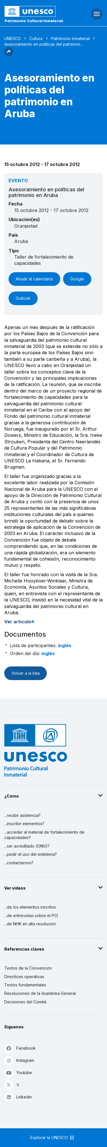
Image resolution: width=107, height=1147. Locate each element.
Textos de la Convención (28, 968)
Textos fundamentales (25, 984)
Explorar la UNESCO (52, 1137)
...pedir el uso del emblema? (30, 854)
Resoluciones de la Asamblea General (40, 993)
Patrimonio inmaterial (70, 38)
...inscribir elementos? (24, 823)
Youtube (18, 1072)
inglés (64, 645)
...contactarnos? (18, 862)
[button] (8, 54)
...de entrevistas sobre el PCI (31, 915)
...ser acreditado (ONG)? (27, 846)
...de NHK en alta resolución (30, 923)
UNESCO (12, 38)
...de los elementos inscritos (30, 907)
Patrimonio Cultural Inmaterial (34, 20)
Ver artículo (17, 621)
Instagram (19, 1060)
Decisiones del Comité (25, 1001)
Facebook (20, 1048)
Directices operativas (24, 976)
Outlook (23, 298)
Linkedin (18, 1097)
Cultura (36, 38)
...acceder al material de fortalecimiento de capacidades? (44, 835)
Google (77, 278)
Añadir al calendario (34, 278)
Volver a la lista (25, 673)
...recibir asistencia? (22, 815)
